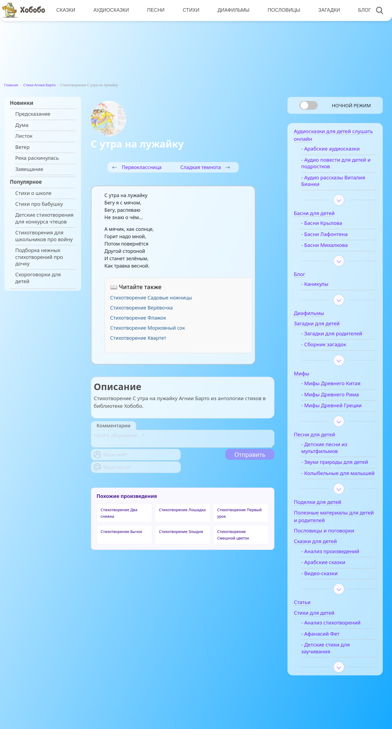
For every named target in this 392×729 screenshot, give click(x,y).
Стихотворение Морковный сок (147, 327)
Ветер (22, 147)
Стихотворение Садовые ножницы (151, 297)
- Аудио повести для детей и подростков (339, 164)
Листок (24, 136)
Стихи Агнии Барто (39, 84)
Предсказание (32, 114)
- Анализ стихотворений (334, 630)
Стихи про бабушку (39, 204)
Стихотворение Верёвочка (141, 307)
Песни (155, 10)
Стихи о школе (33, 193)
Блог (363, 10)
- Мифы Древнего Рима (333, 395)
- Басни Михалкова (328, 246)
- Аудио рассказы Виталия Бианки (337, 181)
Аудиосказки (111, 10)
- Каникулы (318, 285)
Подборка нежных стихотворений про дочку (39, 257)
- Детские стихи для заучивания (329, 655)
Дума (22, 125)
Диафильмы (233, 10)
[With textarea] (182, 439)
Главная (11, 84)
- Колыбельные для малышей (329, 477)
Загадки (328, 10)
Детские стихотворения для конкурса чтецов (44, 218)
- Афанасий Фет (324, 641)
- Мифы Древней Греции (335, 406)
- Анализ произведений (334, 559)
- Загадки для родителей (335, 334)
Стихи (190, 10)
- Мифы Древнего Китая (334, 384)
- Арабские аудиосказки (334, 149)
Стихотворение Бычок (121, 531)
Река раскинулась (37, 158)
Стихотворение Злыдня (181, 531)
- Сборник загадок (327, 345)
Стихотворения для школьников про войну (44, 235)
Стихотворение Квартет (138, 338)
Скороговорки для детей (38, 277)
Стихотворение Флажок (138, 317)
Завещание (29, 169)
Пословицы (283, 10)
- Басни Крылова (325, 224)
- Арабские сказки (327, 569)
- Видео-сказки (323, 581)
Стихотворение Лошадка (182, 509)
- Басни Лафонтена (328, 235)
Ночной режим (351, 105)
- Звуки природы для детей (338, 463)
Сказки (65, 10)
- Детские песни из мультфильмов (328, 448)
